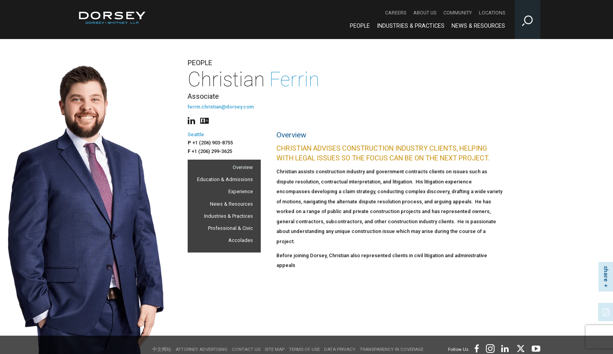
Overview (243, 167)
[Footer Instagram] (489, 348)
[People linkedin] (193, 120)
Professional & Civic (230, 228)
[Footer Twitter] (520, 348)
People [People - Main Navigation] (360, 26)
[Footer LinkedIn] (505, 348)
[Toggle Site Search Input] (527, 19)
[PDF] (607, 311)
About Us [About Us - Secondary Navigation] (424, 13)
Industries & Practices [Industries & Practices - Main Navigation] (411, 26)
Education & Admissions (225, 179)
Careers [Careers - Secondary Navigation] (395, 13)
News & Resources (231, 204)
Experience (240, 191)
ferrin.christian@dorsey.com (221, 107)
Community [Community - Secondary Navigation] (457, 13)
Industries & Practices (228, 216)
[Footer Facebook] (476, 348)
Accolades (240, 240)
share (605, 274)
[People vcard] (204, 120)
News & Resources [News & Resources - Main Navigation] (478, 26)
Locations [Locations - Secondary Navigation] (492, 13)
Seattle (196, 134)
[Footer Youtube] (534, 348)
